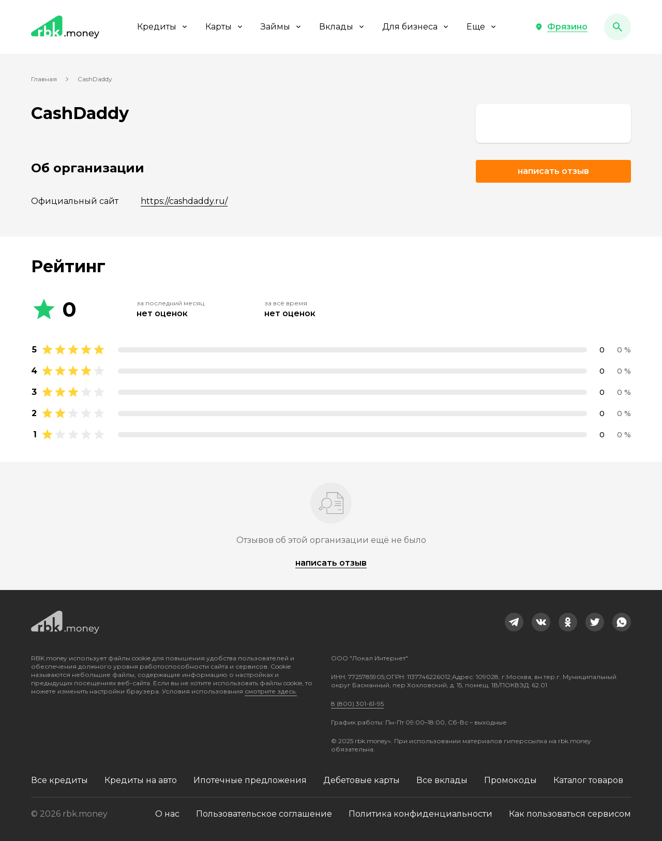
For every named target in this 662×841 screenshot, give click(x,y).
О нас (167, 814)
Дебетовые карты (361, 780)
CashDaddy (95, 79)
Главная (44, 79)
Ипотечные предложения (250, 780)
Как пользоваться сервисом (570, 814)
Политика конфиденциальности (420, 814)
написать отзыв (331, 563)
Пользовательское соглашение (264, 814)
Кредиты (163, 27)
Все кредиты (59, 780)
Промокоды (510, 780)
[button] (561, 26)
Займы (282, 27)
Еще (482, 27)
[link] (553, 123)
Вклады (342, 27)
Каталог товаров (588, 780)
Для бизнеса (416, 27)
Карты (224, 27)
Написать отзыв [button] (553, 171)
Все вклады (442, 780)
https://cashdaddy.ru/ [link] (184, 201)
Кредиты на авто (140, 780)
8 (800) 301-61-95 (357, 703)
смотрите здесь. (271, 691)
